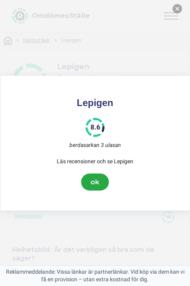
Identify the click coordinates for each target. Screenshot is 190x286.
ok (95, 182)
